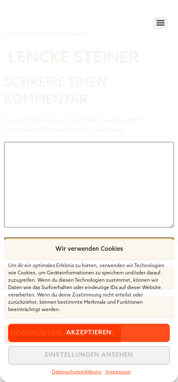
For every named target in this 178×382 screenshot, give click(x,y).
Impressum (118, 372)
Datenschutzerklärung (76, 372)
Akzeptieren (89, 333)
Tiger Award (50, 16)
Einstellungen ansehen (89, 355)
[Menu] (160, 23)
